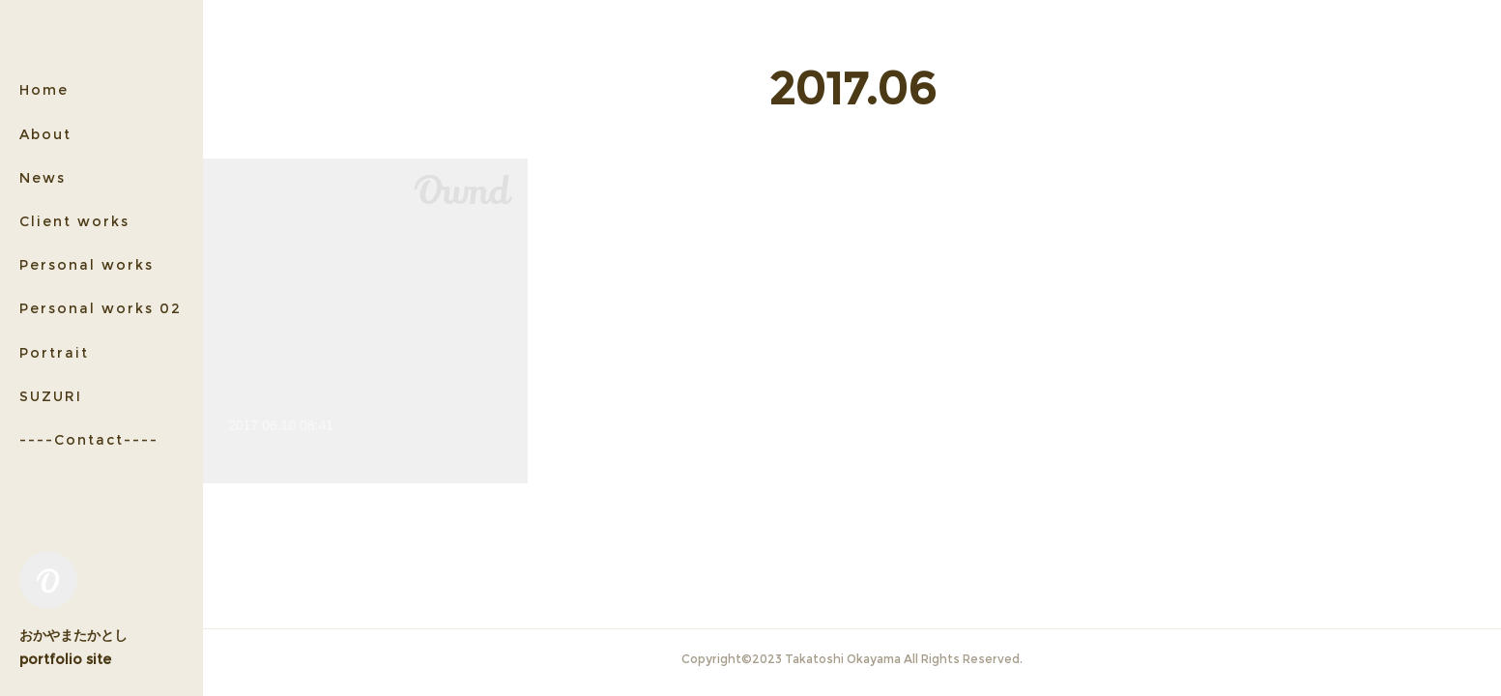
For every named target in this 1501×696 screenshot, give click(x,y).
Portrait (54, 353)
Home (44, 90)
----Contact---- (89, 440)
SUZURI (50, 396)
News (42, 178)
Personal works (86, 265)
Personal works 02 (100, 308)
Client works (74, 221)
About (45, 134)
